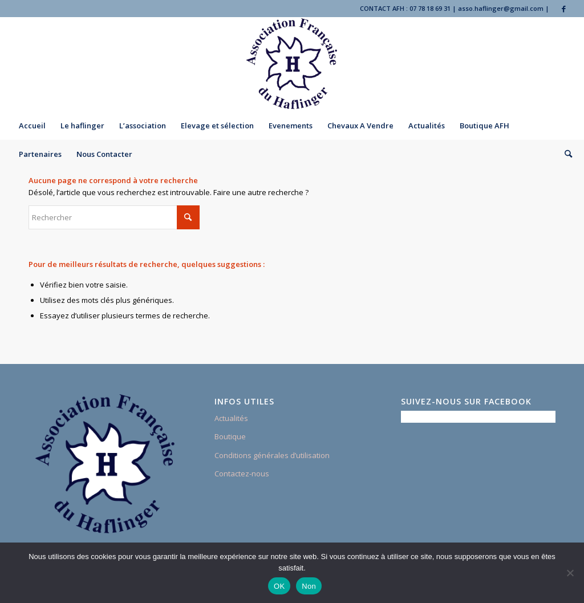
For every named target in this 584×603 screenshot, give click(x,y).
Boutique (230, 436)
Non (309, 586)
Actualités (231, 418)
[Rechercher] (564, 154)
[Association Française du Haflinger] (292, 64)
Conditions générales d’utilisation (272, 455)
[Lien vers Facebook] (564, 8)
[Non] (569, 572)
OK (279, 586)
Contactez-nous (241, 473)
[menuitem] (32, 125)
